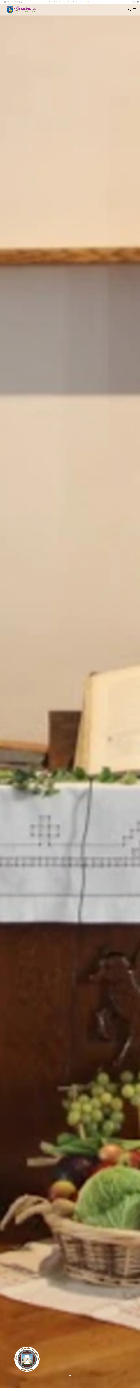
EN (135, 1)
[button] (70, 1378)
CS (132, 1)
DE (137, 1)
